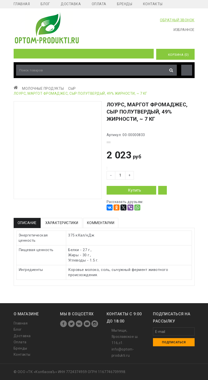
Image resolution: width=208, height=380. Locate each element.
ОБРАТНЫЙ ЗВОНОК (177, 20)
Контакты (153, 4)
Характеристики (61, 223)
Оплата (99, 4)
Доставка (71, 4)
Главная (22, 4)
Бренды (124, 4)
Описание (27, 223)
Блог (45, 4)
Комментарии (101, 223)
